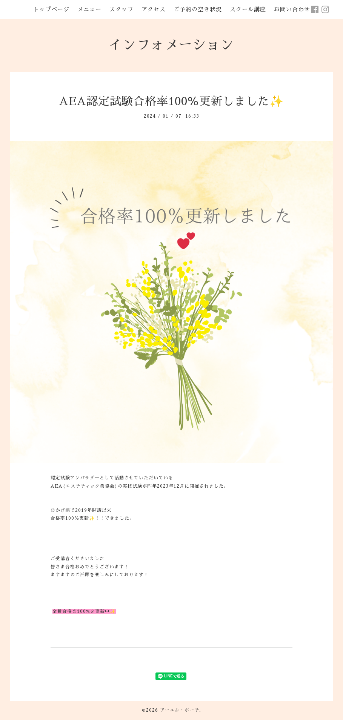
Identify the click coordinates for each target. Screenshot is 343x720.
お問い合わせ (292, 9)
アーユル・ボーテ (179, 710)
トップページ (51, 9)
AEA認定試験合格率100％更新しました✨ (171, 101)
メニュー (89, 9)
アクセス (154, 9)
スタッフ (121, 9)
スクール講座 (248, 9)
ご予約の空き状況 (198, 9)
